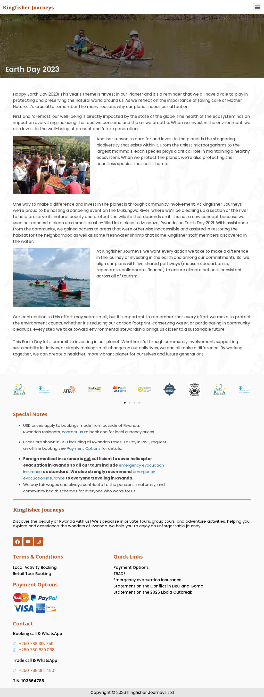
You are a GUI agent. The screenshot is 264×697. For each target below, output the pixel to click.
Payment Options (84, 448)
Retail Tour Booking (32, 573)
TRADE (119, 573)
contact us (72, 432)
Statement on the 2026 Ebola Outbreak (152, 592)
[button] (257, 7)
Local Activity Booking (35, 567)
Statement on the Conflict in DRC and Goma (158, 586)
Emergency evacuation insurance (147, 580)
